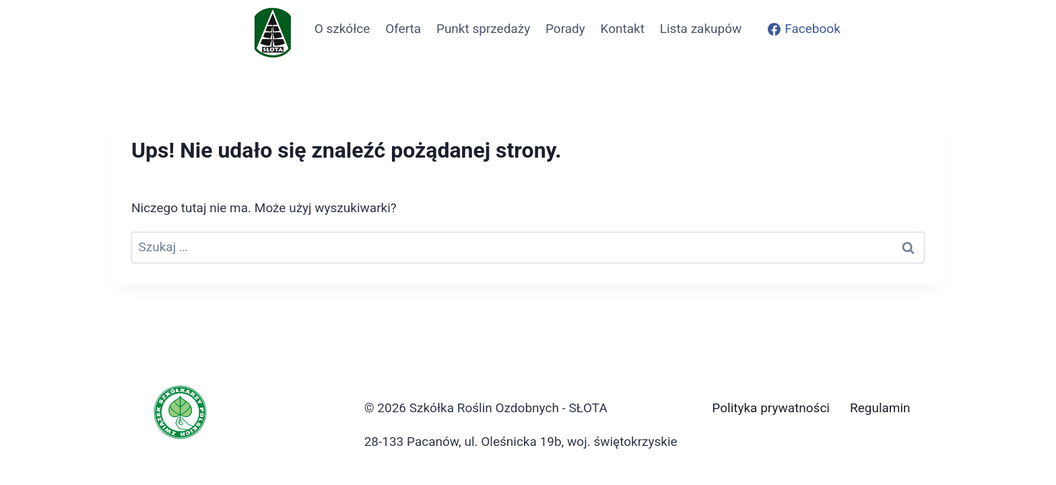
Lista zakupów (701, 28)
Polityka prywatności (771, 408)
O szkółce (342, 28)
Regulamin (880, 408)
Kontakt (623, 28)
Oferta (403, 28)
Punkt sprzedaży (483, 28)
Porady (565, 28)
